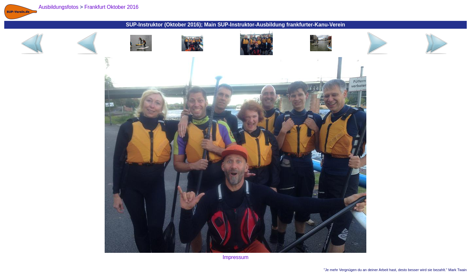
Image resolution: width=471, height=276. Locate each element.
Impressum (235, 257)
